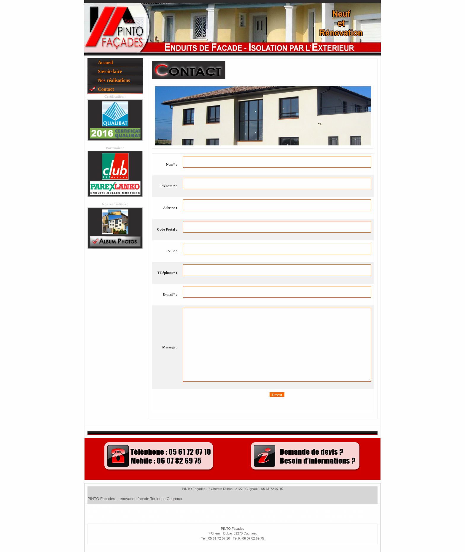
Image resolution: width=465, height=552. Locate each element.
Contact (106, 89)
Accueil (105, 62)
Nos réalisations (114, 80)
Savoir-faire (110, 71)
